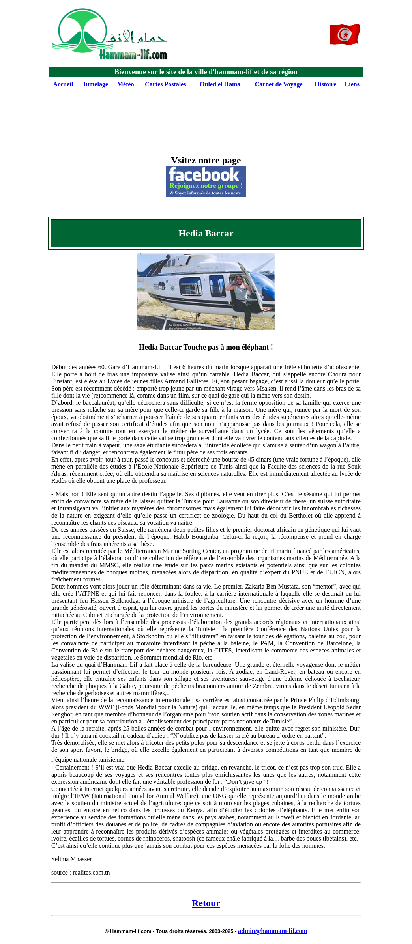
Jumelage (95, 84)
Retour (206, 903)
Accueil (63, 84)
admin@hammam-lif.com (272, 930)
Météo (125, 84)
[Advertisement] (204, 112)
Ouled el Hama (220, 84)
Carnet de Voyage (279, 84)
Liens (352, 84)
